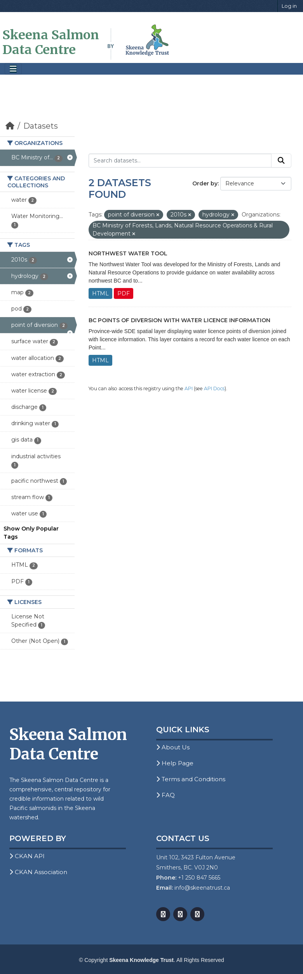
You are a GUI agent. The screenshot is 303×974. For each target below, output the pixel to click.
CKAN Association (38, 872)
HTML (100, 293)
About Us (173, 747)
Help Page (174, 763)
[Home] (9, 126)
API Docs (214, 388)
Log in (289, 6)
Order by (205, 183)
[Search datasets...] (180, 161)
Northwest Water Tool (128, 253)
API (189, 388)
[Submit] (281, 161)
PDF (123, 293)
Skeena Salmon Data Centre (50, 42)
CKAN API (27, 856)
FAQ (165, 795)
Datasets (40, 126)
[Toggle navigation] (13, 69)
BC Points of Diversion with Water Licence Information (179, 320)
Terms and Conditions (190, 779)
